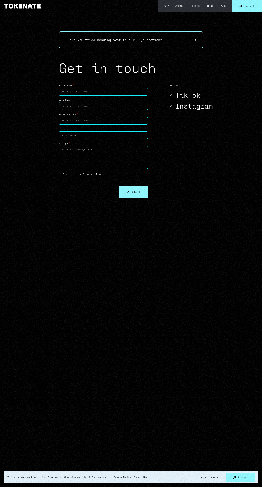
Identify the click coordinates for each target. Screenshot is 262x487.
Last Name (66, 99)
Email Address (68, 114)
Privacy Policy (92, 174)
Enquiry (63, 129)
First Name (66, 85)
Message (64, 143)
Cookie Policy (122, 477)
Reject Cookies (210, 477)
